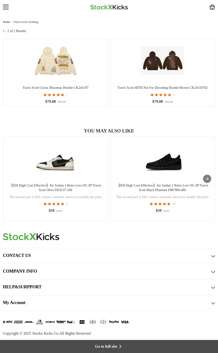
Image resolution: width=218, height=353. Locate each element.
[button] (6, 7)
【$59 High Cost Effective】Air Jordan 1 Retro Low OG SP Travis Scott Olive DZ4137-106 (55, 188)
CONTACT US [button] (109, 256)
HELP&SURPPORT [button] (109, 287)
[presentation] (207, 179)
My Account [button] (109, 303)
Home (6, 22)
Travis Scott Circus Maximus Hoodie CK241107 (55, 88)
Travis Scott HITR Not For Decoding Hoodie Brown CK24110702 (162, 88)
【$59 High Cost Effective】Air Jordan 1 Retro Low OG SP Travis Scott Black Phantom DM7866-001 (162, 188)
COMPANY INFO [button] (109, 272)
